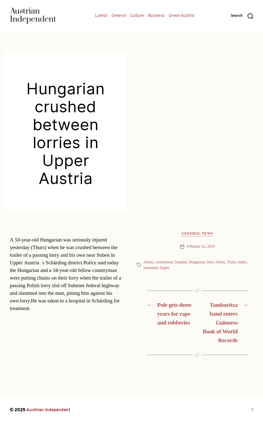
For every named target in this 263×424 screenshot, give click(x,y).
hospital (181, 262)
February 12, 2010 (201, 246)
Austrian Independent (48, 410)
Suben (220, 262)
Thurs (231, 262)
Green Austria (181, 16)
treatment (151, 267)
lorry (210, 262)
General (118, 16)
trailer (242, 262)
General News (197, 233)
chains (148, 262)
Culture (137, 16)
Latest (101, 16)
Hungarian (197, 262)
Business (156, 16)
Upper (164, 267)
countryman (164, 262)
